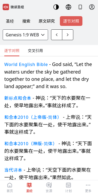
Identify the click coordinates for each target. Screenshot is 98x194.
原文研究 (47, 21)
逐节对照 (71, 21)
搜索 (26, 21)
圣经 (10, 21)
